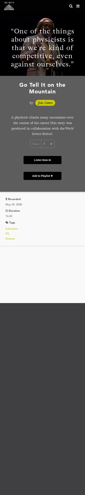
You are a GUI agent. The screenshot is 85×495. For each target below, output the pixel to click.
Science (10, 238)
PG (7, 233)
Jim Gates (45, 103)
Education (12, 228)
